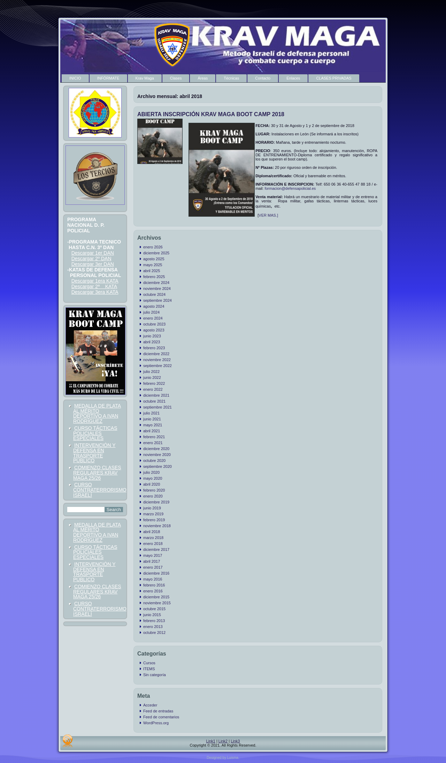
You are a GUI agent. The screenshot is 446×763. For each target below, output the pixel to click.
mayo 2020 (152, 478)
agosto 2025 (153, 259)
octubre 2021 (154, 401)
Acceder (150, 705)
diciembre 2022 (156, 354)
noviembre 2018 (157, 526)
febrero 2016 (154, 585)
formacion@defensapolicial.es (290, 188)
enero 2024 (153, 318)
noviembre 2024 (157, 288)
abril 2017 (151, 561)
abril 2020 (151, 484)
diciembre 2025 (156, 253)
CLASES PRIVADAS (333, 78)
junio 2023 (152, 336)
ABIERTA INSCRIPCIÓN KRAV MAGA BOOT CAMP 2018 (210, 114)
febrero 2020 (154, 490)
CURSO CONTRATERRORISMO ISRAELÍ (99, 490)
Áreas (203, 78)
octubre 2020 (154, 460)
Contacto (262, 78)
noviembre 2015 (157, 603)
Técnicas (231, 78)
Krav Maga (145, 78)
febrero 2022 (154, 383)
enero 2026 (153, 247)
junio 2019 (152, 508)
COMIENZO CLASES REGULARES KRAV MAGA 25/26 (97, 473)
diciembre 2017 (156, 549)
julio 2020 (151, 472)
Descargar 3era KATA (94, 292)
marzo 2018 (153, 538)
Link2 (223, 741)
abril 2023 (151, 342)
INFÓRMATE (108, 78)
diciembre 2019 (156, 502)
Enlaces (293, 78)
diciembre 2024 (156, 282)
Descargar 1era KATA (94, 281)
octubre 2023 (154, 324)
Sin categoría (154, 675)
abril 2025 (151, 271)
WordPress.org (156, 723)
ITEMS (149, 669)
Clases (176, 78)
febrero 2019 (154, 520)
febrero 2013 (154, 621)
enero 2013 (153, 626)
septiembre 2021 (157, 407)
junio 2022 (152, 377)
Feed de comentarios (161, 717)
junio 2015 (152, 615)
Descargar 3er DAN (92, 264)
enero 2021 (153, 443)
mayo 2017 (152, 555)
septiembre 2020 (157, 466)
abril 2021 (151, 431)
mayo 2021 (152, 425)
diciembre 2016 (156, 573)
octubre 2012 (154, 632)
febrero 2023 (154, 348)
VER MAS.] (268, 215)
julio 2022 (151, 371)
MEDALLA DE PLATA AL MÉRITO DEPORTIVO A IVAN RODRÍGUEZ (97, 413)
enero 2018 (153, 543)
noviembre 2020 (157, 454)
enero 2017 (153, 567)
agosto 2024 (153, 306)
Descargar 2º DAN (91, 258)
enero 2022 (153, 389)
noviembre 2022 (157, 360)
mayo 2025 (152, 265)
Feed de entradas (158, 711)
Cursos (149, 663)
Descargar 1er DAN (92, 253)
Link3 (235, 741)
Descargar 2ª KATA (94, 286)
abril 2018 (151, 532)
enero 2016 (153, 591)
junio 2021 (152, 419)
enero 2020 (153, 496)
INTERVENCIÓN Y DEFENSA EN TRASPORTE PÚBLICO (94, 452)
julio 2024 (151, 312)
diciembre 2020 (156, 449)
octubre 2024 (154, 294)
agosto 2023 (153, 330)
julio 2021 (151, 413)
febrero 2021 (154, 437)
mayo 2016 (152, 579)
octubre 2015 (154, 609)
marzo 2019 (153, 514)
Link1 (210, 741)
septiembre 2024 (157, 300)
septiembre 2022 (157, 366)
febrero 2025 (154, 277)
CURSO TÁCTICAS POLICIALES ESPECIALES (95, 433)
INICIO (75, 78)
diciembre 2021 (156, 395)
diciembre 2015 (156, 597)
